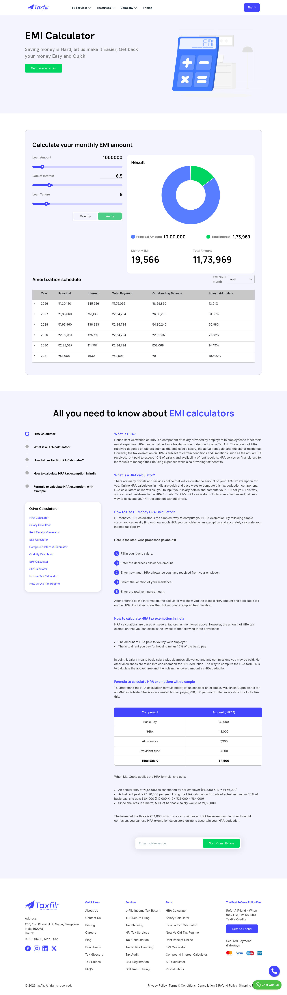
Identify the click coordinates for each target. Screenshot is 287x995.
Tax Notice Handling (139, 947)
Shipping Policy (249, 985)
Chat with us (266, 985)
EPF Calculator (38, 562)
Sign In (252, 7)
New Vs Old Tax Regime (182, 932)
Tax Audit (132, 954)
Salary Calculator (40, 525)
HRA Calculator (44, 434)
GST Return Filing (138, 969)
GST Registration (137, 962)
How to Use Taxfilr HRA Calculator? (59, 460)
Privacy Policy (157, 985)
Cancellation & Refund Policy (217, 985)
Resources (104, 8)
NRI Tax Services (137, 932)
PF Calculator (175, 969)
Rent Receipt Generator (44, 532)
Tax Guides (93, 962)
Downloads (93, 947)
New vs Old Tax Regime (44, 584)
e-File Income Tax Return (143, 910)
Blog (88, 940)
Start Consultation (221, 843)
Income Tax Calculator (43, 576)
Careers (90, 932)
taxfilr (40, 985)
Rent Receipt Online (179, 940)
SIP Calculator (38, 569)
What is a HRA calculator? (52, 447)
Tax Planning (134, 925)
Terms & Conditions (182, 985)
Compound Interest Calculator (48, 547)
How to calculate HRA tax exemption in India (65, 473)
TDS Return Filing (138, 918)
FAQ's (89, 969)
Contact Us (93, 918)
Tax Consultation (137, 940)
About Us (91, 910)
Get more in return (43, 68)
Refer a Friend (242, 929)
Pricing (147, 8)
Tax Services (78, 8)
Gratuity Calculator (41, 554)
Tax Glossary (94, 954)
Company (126, 8)
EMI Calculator (38, 540)
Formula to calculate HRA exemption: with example (63, 489)
